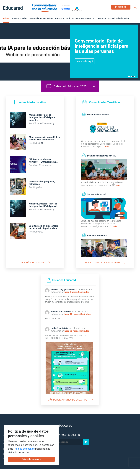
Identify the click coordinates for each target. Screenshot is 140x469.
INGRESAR (121, 7)
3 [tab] (131, 76)
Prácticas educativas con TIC (80, 18)
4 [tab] (133, 76)
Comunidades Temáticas (41, 18)
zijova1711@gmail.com (63, 289)
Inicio (6, 18)
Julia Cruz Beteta (59, 328)
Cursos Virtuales (19, 18)
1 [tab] (128, 76)
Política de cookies (24, 448)
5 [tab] (134, 76)
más (107, 146)
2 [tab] (129, 76)
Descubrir (101, 18)
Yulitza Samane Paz (61, 311)
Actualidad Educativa (118, 18)
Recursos (59, 18)
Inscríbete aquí (85, 61)
